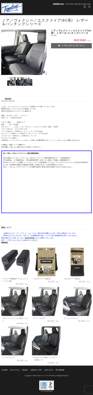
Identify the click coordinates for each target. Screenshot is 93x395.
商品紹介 (25, 370)
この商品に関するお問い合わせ (71, 45)
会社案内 (5, 370)
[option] (23, 52)
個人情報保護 (60, 370)
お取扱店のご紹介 (36, 370)
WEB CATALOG (15, 370)
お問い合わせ (48, 370)
